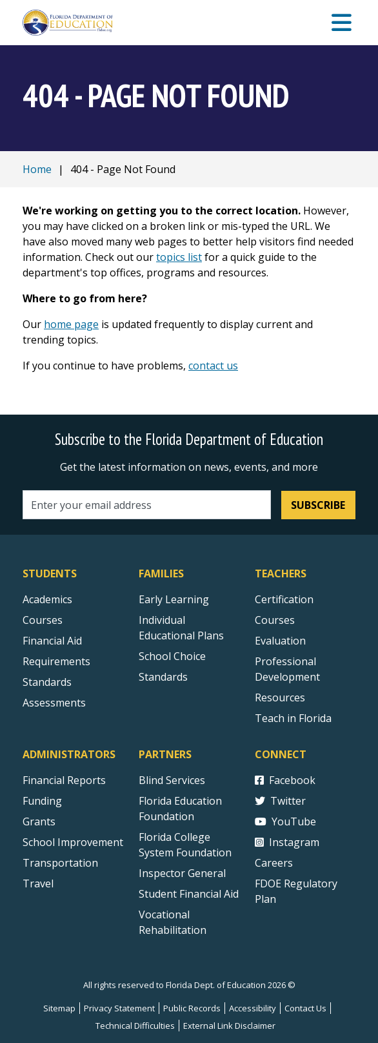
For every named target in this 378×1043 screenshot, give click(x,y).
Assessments (54, 703)
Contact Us (305, 1008)
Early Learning (174, 599)
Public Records (192, 1008)
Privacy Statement (119, 1008)
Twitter (280, 801)
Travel (38, 883)
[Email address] (147, 504)
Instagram (287, 842)
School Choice (172, 656)
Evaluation (280, 641)
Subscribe (318, 505)
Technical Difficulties (135, 1025)
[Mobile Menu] (341, 23)
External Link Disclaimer (229, 1025)
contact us (213, 365)
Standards (163, 677)
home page (71, 324)
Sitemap (59, 1008)
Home (37, 169)
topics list (179, 257)
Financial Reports (64, 780)
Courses (43, 620)
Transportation (60, 863)
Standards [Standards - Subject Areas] (47, 682)
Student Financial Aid (189, 894)
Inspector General (182, 873)
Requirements (56, 661)
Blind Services (172, 780)
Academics (47, 599)
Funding (42, 801)
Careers (274, 863)
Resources (280, 697)
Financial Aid (52, 641)
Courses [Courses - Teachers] (275, 620)
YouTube (285, 821)
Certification (284, 599)
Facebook (285, 780)
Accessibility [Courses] (252, 1008)
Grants (39, 821)
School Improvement (73, 842)
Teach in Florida (293, 718)
